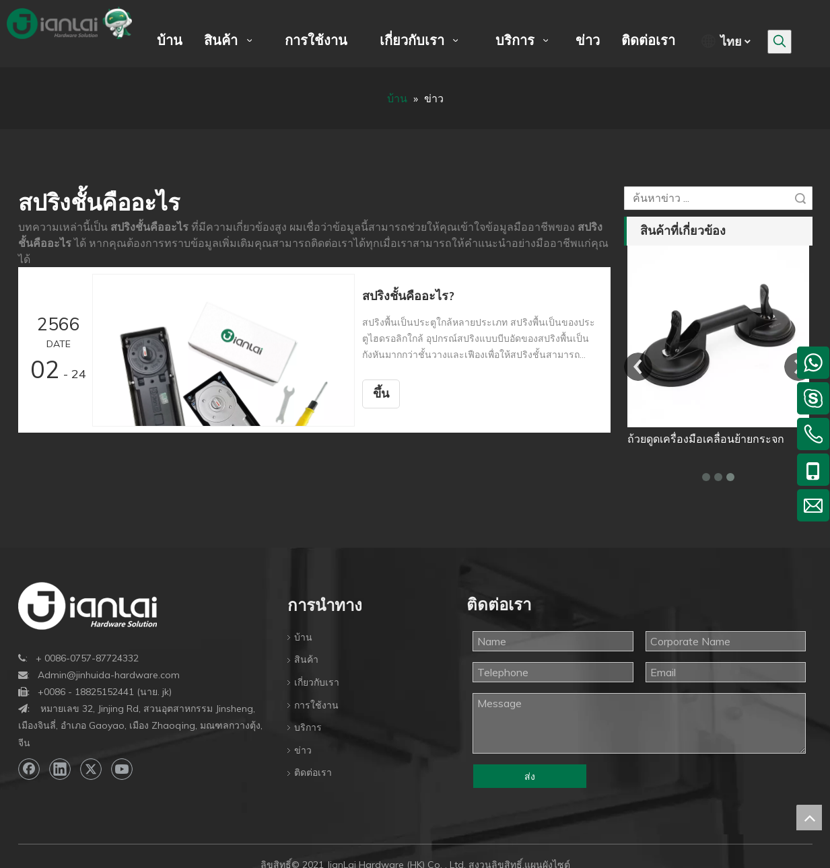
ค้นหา (800, 198)
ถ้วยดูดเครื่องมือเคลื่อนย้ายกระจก (705, 438)
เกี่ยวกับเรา (316, 682)
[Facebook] (29, 769)
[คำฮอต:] (779, 42)
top (809, 817)
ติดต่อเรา (313, 772)
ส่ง (529, 776)
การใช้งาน (316, 705)
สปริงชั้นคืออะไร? (413, 295)
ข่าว (303, 750)
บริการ (308, 727)
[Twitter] (91, 769)
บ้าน (303, 637)
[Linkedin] (60, 769)
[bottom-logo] (87, 606)
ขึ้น (386, 393)
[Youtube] (122, 769)
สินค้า (306, 659)
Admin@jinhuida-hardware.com (109, 675)
